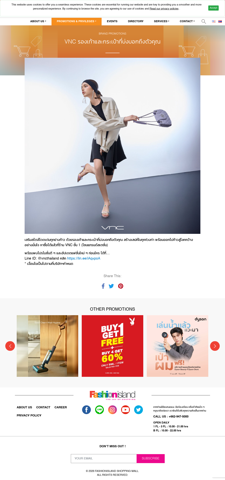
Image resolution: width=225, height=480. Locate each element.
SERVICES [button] (160, 21)
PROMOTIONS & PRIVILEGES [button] (75, 21)
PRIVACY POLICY (29, 415)
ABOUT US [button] (37, 21)
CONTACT (43, 407)
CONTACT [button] (186, 21)
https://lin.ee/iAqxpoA (83, 258)
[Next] (215, 346)
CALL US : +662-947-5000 (170, 416)
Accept (213, 8)
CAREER (60, 407)
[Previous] (10, 346)
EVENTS (112, 21)
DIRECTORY (135, 21)
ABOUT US (24, 407)
